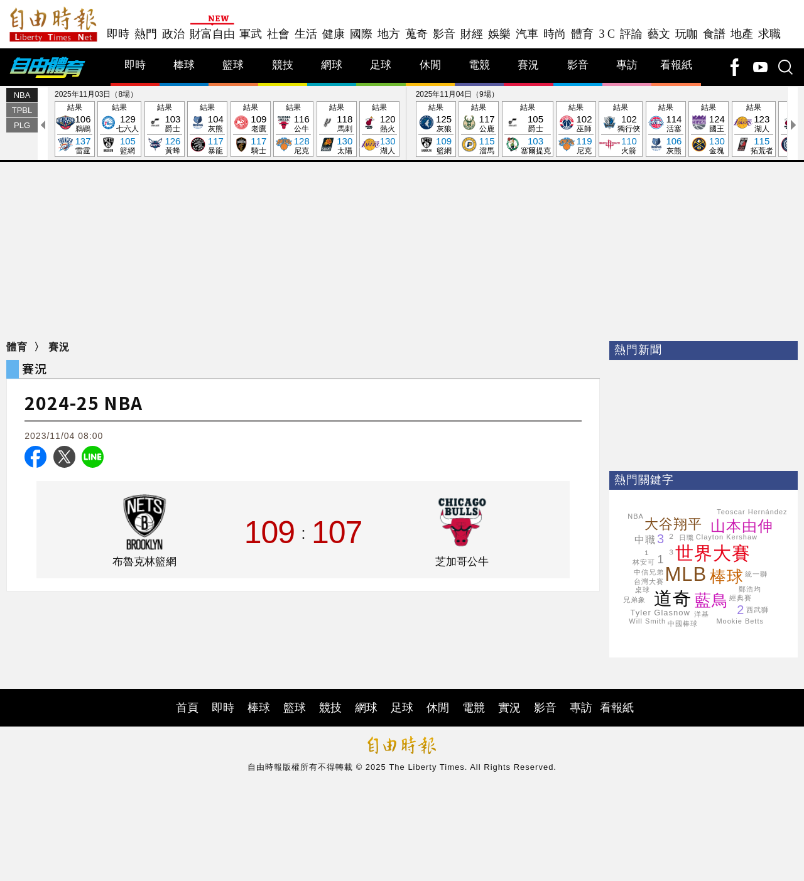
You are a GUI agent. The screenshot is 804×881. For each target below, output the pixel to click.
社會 (278, 34)
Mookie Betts (740, 621)
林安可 (644, 562)
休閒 (430, 65)
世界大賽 (713, 553)
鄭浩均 (750, 589)
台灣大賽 (649, 581)
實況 (509, 707)
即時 (118, 34)
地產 (742, 34)
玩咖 (686, 34)
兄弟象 (634, 599)
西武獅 (757, 609)
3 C (607, 34)
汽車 (527, 34)
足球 (380, 65)
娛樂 (499, 34)
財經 (471, 34)
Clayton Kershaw (727, 537)
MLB (686, 574)
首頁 (187, 707)
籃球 (233, 65)
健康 (333, 34)
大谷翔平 (673, 524)
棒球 (184, 65)
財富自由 (212, 34)
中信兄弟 (649, 572)
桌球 (642, 589)
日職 (686, 537)
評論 (631, 34)
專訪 (627, 65)
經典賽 (740, 598)
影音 (444, 34)
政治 (173, 34)
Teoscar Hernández (752, 512)
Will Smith (647, 621)
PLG (22, 125)
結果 (74, 129)
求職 (769, 34)
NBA (22, 95)
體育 (582, 34)
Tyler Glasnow (660, 612)
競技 (282, 65)
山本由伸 (741, 525)
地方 (389, 34)
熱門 (145, 34)
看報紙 (676, 65)
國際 (361, 34)
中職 (645, 539)
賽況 (528, 65)
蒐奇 (416, 34)
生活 (306, 34)
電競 (479, 65)
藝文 (659, 34)
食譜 (714, 34)
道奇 (673, 598)
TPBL (22, 110)
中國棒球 (683, 623)
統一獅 (756, 574)
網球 (331, 65)
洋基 (701, 614)
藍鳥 (712, 600)
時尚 (554, 34)
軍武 (250, 34)
